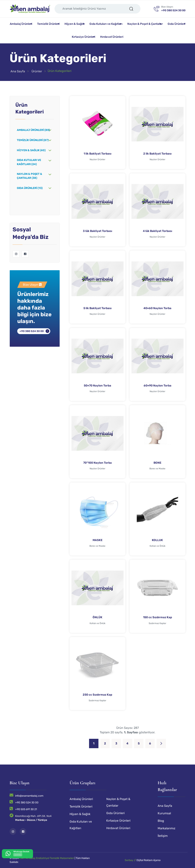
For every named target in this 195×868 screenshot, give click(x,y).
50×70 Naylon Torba (97, 385)
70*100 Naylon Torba (97, 462)
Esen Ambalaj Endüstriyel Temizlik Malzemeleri (46, 858)
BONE (157, 462)
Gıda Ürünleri (176, 24)
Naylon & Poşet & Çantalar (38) (29, 176)
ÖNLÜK (97, 617)
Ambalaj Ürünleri (21, 24)
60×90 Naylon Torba (157, 385)
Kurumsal (164, 813)
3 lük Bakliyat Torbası (97, 231)
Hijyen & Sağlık (74, 24)
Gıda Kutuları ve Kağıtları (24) (29, 162)
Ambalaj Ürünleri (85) (33, 130)
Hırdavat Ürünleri (111, 36)
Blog (161, 821)
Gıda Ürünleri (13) (30, 188)
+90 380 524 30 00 (32, 331)
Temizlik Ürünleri (48, 24)
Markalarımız (166, 828)
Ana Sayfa (17, 71)
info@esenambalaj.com (29, 795)
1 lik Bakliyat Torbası (97, 153)
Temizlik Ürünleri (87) (33, 140)
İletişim (163, 836)
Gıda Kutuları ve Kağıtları (105, 24)
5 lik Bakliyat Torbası (97, 308)
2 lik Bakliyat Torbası (157, 153)
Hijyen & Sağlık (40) (31, 150)
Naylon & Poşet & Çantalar (145, 24)
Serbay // (130, 860)
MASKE (97, 540)
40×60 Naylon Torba (157, 308)
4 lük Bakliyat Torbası (157, 231)
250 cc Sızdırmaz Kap (97, 694)
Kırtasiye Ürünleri (83, 36)
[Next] (161, 743)
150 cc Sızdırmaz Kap (157, 617)
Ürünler (37, 71)
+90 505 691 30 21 (26, 809)
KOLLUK (157, 540)
